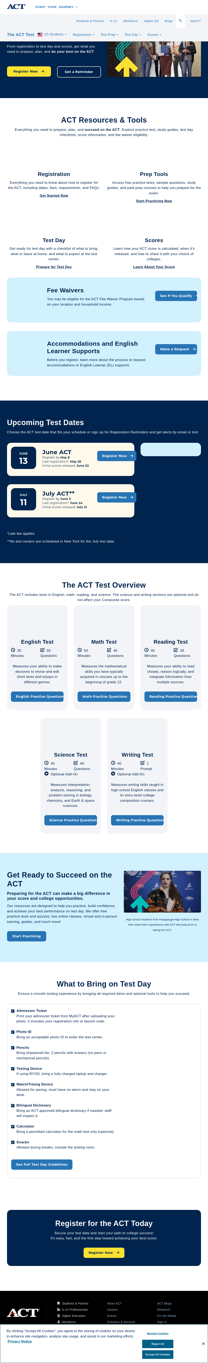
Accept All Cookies (157, 1354)
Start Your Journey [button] (56, 7)
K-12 (113, 21)
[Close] (203, 1343)
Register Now (29, 71)
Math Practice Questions (105, 696)
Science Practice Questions (73, 820)
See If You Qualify (178, 296)
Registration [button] (83, 34)
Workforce (130, 21)
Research (163, 1309)
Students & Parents (90, 21)
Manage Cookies (157, 1333)
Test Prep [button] (109, 34)
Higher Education (74, 1315)
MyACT (195, 21)
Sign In (162, 1322)
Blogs (169, 21)
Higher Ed (151, 21)
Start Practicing (26, 936)
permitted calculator (45, 1132)
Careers (112, 1309)
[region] (104, 1343)
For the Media (166, 1315)
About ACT (114, 1303)
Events (111, 1315)
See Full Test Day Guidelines (41, 1164)
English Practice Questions (40, 696)
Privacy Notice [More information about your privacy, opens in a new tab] (20, 1341)
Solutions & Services (121, 1322)
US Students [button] (51, 35)
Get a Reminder (79, 72)
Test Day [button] (132, 34)
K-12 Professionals (75, 1309)
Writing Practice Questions (140, 820)
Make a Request (178, 349)
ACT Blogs (164, 1303)
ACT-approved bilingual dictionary (58, 1111)
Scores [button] (154, 34)
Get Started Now (54, 196)
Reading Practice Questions (173, 696)
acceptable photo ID (47, 1037)
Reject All (157, 1343)
